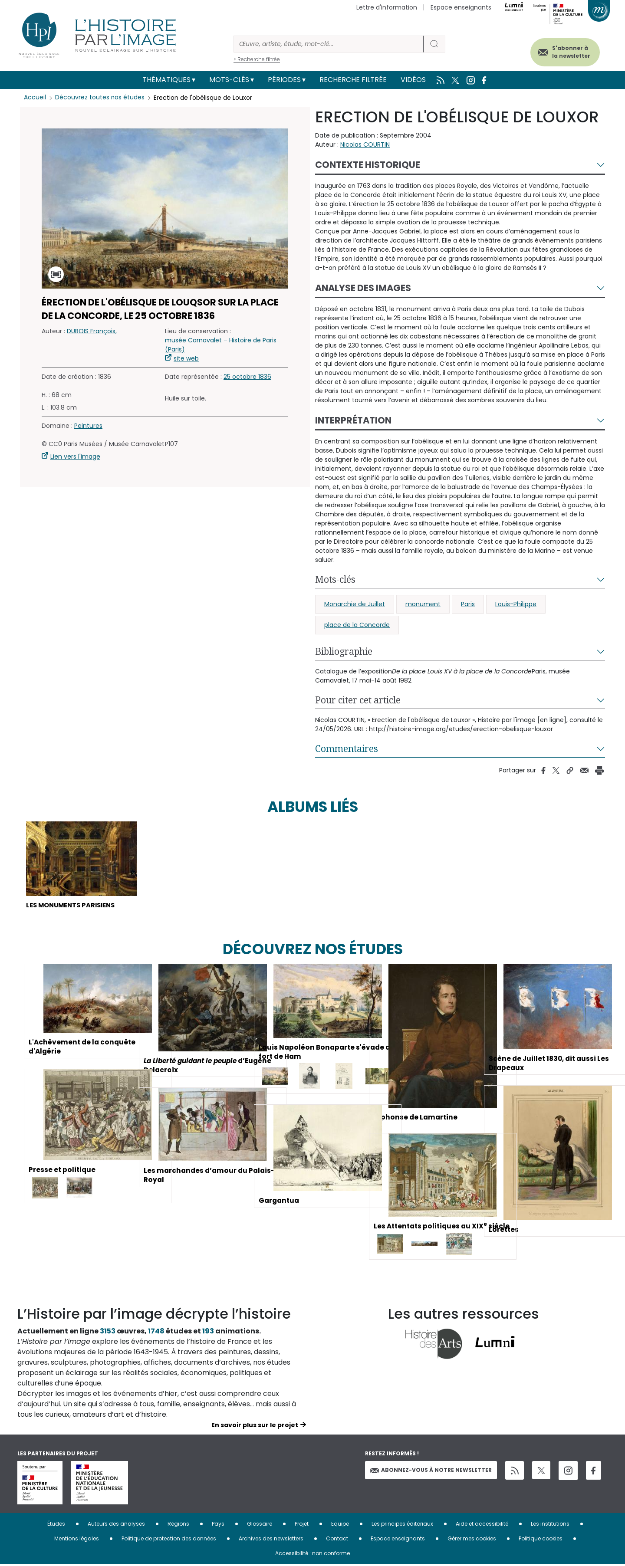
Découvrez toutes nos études (100, 97)
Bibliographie (343, 651)
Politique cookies (540, 1539)
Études (56, 1525)
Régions (178, 1525)
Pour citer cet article (358, 700)
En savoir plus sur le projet (254, 1426)
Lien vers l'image (75, 456)
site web (186, 358)
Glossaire (259, 1525)
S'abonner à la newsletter (566, 51)
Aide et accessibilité (482, 1525)
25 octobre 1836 (247, 376)
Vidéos (413, 80)
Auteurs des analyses (116, 1525)
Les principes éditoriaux (402, 1525)
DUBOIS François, (92, 331)
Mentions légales (76, 1539)
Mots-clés (229, 80)
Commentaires (346, 748)
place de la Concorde (357, 624)
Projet (302, 1525)
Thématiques (166, 80)
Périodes (284, 80)
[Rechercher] (329, 44)
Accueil (35, 97)
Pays (218, 1525)
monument (423, 604)
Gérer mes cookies (471, 1539)
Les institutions (550, 1525)
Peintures (88, 425)
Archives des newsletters (271, 1539)
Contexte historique (367, 164)
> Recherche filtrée (257, 59)
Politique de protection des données (169, 1539)
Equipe (340, 1525)
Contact (337, 1539)
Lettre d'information (386, 7)
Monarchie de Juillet (354, 604)
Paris (468, 604)
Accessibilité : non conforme (312, 1554)
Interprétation (353, 420)
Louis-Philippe (515, 604)
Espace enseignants (461, 7)
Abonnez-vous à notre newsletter (431, 1471)
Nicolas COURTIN (365, 144)
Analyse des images (363, 288)
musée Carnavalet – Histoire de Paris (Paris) (220, 345)
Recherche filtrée (353, 80)
